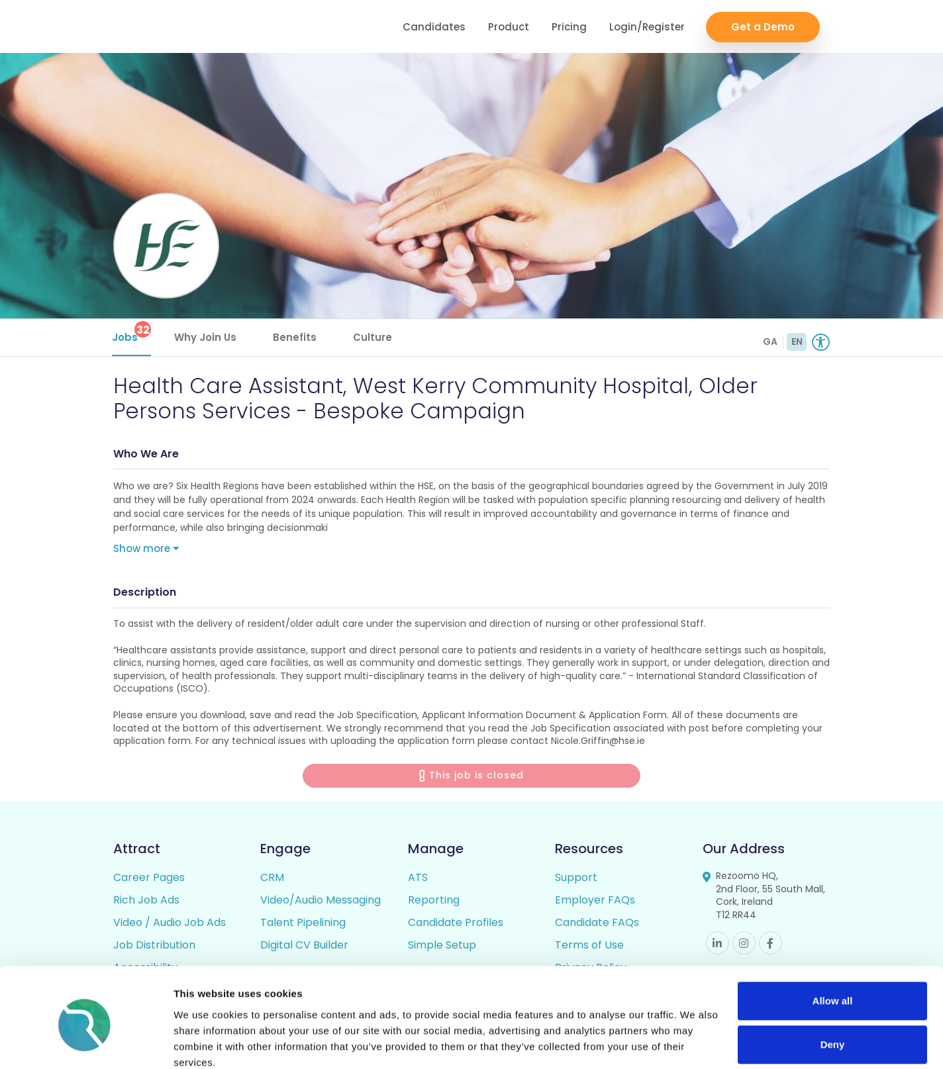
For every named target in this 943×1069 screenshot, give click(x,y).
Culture (373, 337)
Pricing (569, 27)
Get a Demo (763, 27)
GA (770, 341)
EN (797, 341)
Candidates (434, 27)
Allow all (833, 945)
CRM (272, 879)
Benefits (296, 337)
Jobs (132, 332)
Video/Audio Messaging (320, 901)
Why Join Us (206, 337)
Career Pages (149, 879)
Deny (832, 988)
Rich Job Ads (146, 901)
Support (576, 879)
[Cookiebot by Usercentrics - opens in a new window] (86, 1043)
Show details (204, 1042)
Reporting (434, 901)
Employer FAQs (595, 901)
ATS (418, 879)
